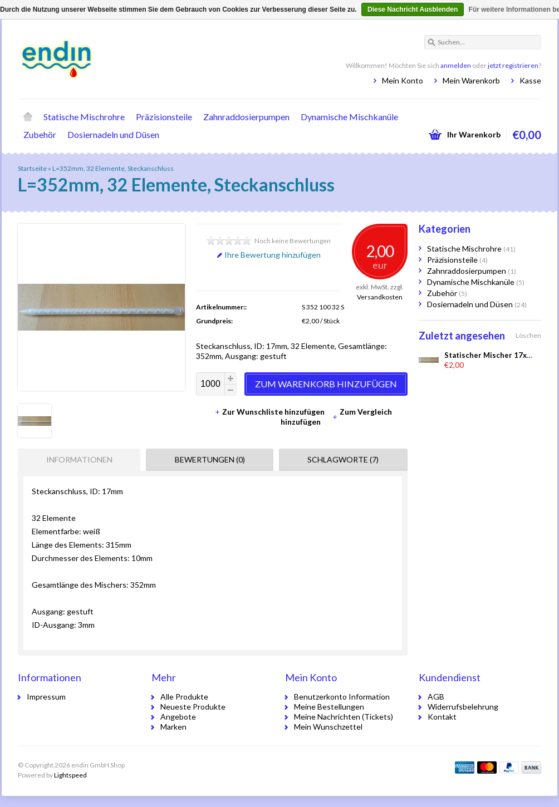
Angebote (178, 716)
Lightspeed (70, 775)
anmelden (455, 65)
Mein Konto (402, 80)
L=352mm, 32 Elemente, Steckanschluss (113, 168)
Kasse (530, 80)
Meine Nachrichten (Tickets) (343, 716)
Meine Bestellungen (329, 706)
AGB (436, 696)
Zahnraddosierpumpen (246, 116)
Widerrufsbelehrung (463, 706)
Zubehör (39, 134)
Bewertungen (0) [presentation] (210, 459)
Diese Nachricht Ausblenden (412, 9)
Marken (173, 726)
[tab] (76, 460)
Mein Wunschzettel (328, 726)
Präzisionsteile (164, 116)
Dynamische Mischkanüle (349, 116)
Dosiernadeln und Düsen (113, 134)
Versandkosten (380, 297)
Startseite (28, 117)
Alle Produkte (184, 696)
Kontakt (442, 716)
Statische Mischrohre (84, 116)
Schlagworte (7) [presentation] (343, 459)
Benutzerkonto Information (342, 696)
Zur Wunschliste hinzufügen (270, 411)
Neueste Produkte (192, 706)
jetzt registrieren (513, 65)
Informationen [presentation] (79, 459)
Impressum (46, 696)
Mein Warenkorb (471, 80)
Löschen (528, 335)
